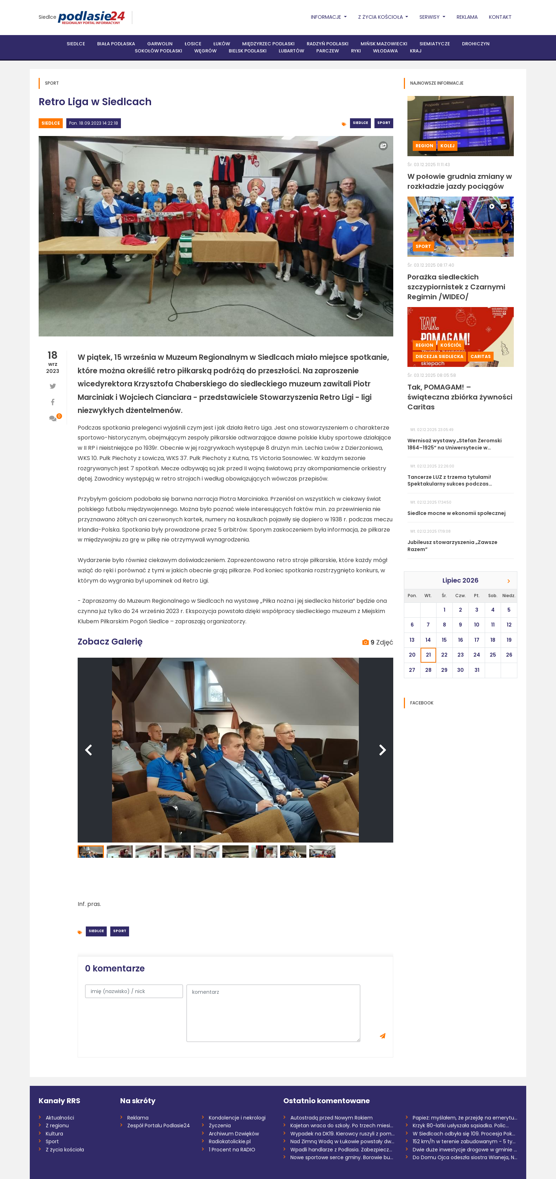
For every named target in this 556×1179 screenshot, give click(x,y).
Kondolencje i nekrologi (237, 1117)
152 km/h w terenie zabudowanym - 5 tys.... (465, 1141)
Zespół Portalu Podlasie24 (158, 1125)
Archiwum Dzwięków (234, 1133)
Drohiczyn (476, 43)
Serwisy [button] (430, 17)
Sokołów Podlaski (158, 51)
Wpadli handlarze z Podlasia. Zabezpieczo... (342, 1149)
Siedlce (47, 17)
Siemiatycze (434, 43)
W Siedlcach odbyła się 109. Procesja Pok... (464, 1133)
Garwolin (160, 43)
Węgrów (205, 51)
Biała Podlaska (116, 43)
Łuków (221, 43)
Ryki (356, 51)
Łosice (193, 43)
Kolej (447, 146)
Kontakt (500, 17)
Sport (383, 122)
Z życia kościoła (65, 1149)
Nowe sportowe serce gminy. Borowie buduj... (342, 1157)
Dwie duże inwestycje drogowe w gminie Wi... (465, 1149)
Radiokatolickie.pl (230, 1141)
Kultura (54, 1133)
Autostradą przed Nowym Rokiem (331, 1117)
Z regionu (57, 1125)
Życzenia (220, 1125)
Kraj (416, 51)
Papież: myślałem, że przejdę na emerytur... (465, 1117)
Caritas (481, 356)
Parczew (327, 51)
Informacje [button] (327, 17)
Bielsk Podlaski (248, 51)
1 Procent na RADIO (232, 1149)
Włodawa (385, 51)
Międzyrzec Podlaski (268, 43)
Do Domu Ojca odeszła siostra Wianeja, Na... (465, 1157)
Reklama (467, 17)
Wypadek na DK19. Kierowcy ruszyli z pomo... (342, 1133)
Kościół (450, 345)
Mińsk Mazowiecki (384, 43)
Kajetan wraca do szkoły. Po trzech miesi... (341, 1125)
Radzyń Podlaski (328, 43)
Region (424, 146)
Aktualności (60, 1117)
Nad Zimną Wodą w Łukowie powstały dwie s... (342, 1141)
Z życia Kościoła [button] (381, 17)
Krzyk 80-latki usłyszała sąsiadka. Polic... (461, 1125)
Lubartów (291, 51)
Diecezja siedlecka (439, 356)
